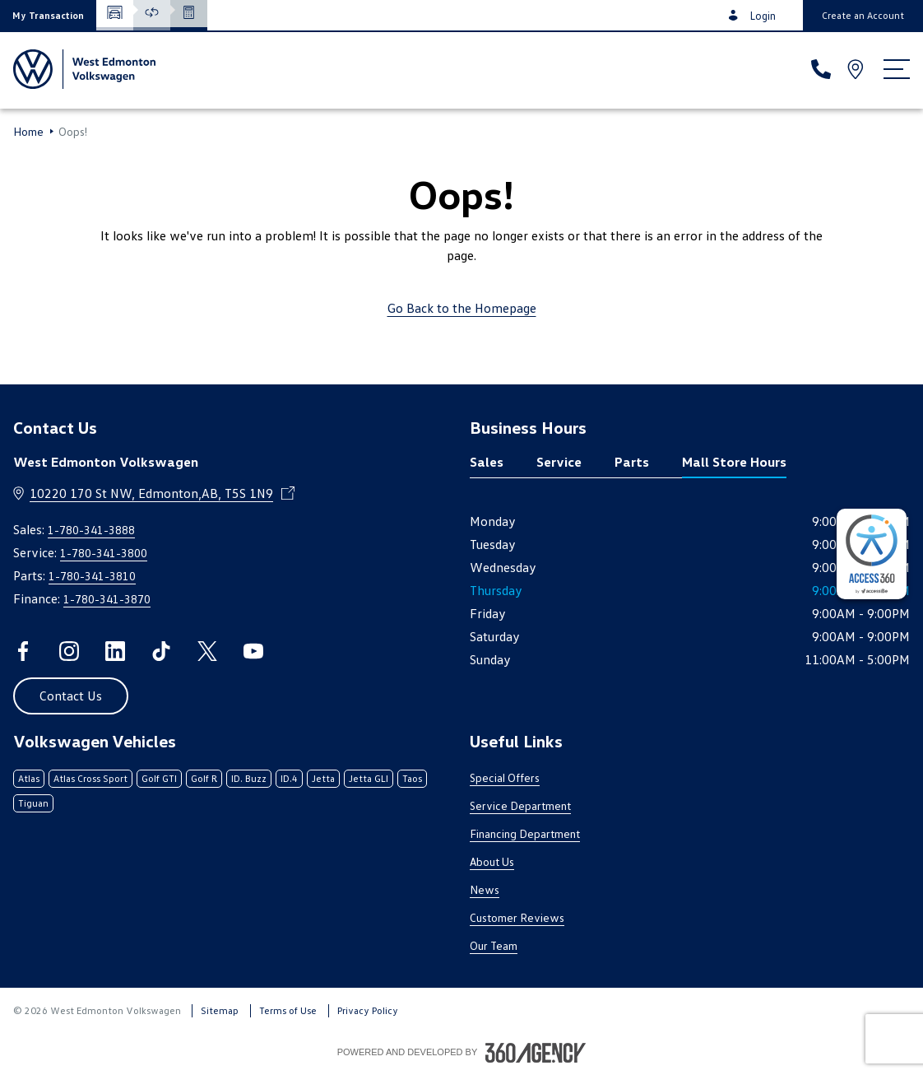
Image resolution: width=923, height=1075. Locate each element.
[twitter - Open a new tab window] (207, 651)
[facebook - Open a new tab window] (23, 651)
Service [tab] (559, 462)
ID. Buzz (249, 778)
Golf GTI (159, 778)
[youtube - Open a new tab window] (253, 651)
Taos (412, 778)
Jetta (323, 778)
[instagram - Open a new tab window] (69, 651)
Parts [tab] (632, 462)
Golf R (204, 778)
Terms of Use (288, 1010)
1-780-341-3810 (92, 576)
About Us (492, 861)
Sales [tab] (486, 462)
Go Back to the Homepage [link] (461, 308)
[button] (48, 15)
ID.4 (289, 778)
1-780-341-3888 (91, 530)
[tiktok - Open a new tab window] (161, 651)
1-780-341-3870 (107, 599)
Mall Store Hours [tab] (734, 462)
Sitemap (220, 1010)
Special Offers (505, 777)
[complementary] (872, 554)
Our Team (493, 945)
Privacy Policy (367, 1010)
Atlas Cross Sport (90, 778)
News (484, 889)
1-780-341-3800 (103, 553)
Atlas (28, 778)
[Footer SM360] (535, 1053)
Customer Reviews (517, 917)
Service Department (520, 805)
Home (28, 131)
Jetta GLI (368, 778)
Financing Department (525, 833)
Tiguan (33, 803)
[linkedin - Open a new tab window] (115, 651)
